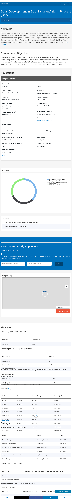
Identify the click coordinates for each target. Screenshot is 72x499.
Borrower (40, 90)
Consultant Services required (12, 143)
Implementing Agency (44, 111)
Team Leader (7, 90)
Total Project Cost (9, 112)
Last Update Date (8, 150)
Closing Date (41, 137)
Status (39, 84)
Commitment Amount (9, 131)
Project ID (5, 84)
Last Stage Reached (44, 143)
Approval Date (7, 103)
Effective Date (42, 103)
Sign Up (58, 264)
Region (39, 118)
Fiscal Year (6, 124)
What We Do (4, 4)
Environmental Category (45, 131)
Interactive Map (63, 311)
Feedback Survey (63, 491)
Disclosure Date (42, 97)
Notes (4, 156)
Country (5, 97)
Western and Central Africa (45, 120)
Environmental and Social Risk (12, 137)
